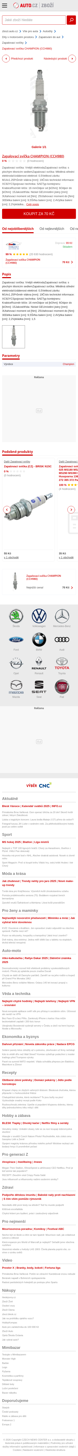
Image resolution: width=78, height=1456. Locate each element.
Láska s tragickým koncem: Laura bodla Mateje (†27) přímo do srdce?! (38, 819)
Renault (39, 665)
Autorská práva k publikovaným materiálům (27, 1443)
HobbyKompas (9, 1322)
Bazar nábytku (9, 1392)
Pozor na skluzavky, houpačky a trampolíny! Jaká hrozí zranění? (34, 935)
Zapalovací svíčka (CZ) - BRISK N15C (28, 466)
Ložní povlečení (10, 1388)
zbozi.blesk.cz (9, 1314)
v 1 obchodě (11, 557)
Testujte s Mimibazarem (14, 1354)
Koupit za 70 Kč (39, 214)
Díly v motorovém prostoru (18, 37)
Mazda (16, 688)
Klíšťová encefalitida (12, 1209)
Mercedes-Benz (62, 618)
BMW (39, 641)
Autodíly (48, 31)
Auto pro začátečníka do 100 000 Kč (20, 1327)
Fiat (62, 688)
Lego (4, 1367)
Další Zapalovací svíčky (17, 461)
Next (71, 510)
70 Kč (65, 262)
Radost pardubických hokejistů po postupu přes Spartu (30, 1282)
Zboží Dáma (8, 1310)
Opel (16, 665)
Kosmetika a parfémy (13, 1376)
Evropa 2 (6, 1424)
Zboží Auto (7, 1331)
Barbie (5, 1363)
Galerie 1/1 (39, 147)
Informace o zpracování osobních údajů (54, 1446)
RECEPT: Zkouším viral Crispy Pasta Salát (23, 1175)
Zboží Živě (7, 1301)
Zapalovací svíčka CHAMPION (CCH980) (33, 156)
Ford (16, 641)
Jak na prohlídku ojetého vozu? (18, 1318)
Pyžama (6, 1371)
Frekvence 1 (8, 1420)
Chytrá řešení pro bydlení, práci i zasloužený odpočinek (30, 1213)
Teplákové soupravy (12, 1380)
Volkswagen (39, 618)
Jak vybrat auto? (10, 1339)
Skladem (67, 246)
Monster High (9, 1358)
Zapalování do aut (49, 37)
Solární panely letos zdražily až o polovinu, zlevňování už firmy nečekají (38, 1050)
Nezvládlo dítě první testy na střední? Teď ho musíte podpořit (33, 1205)
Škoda (16, 618)
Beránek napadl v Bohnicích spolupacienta (23, 1278)
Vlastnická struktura (55, 1450)
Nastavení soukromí (33, 1450)
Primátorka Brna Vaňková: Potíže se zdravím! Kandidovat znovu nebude (38, 1274)
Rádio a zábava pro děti (14, 1416)
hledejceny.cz (9, 1297)
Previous (7, 509)
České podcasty (10, 1411)
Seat (39, 688)
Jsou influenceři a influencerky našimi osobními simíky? (30, 1179)
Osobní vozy (8, 1305)
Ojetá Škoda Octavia (12, 1335)
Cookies (17, 1450)
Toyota (62, 665)
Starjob (5, 1407)
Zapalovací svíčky (13, 42)
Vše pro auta (30, 31)
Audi (62, 641)
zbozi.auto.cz (10, 31)
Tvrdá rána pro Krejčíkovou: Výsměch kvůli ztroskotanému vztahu (35, 891)
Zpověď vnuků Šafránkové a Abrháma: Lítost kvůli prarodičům (33, 902)
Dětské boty (8, 1384)
